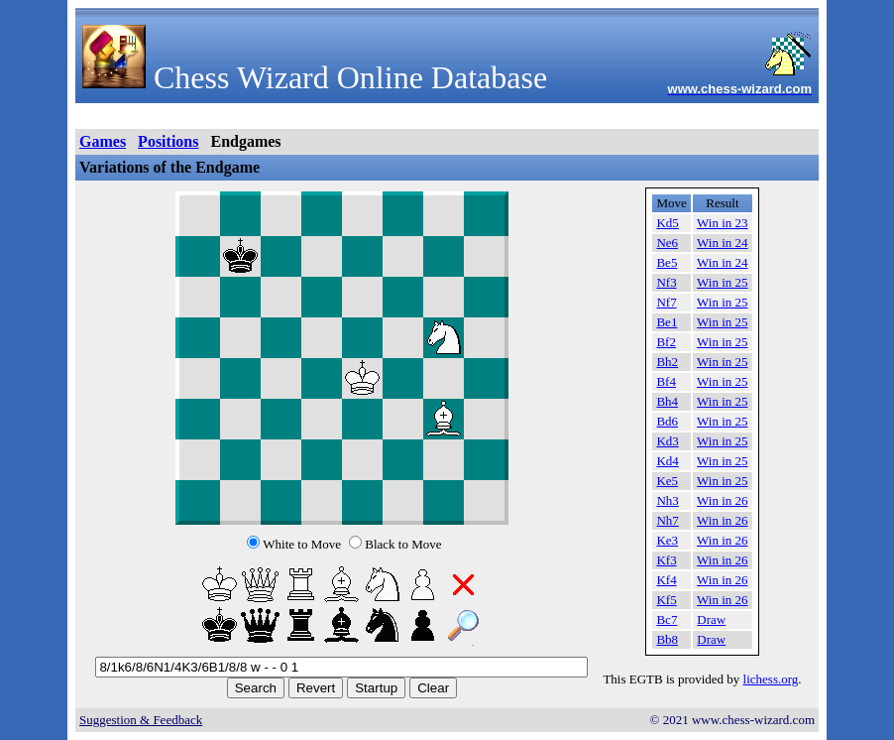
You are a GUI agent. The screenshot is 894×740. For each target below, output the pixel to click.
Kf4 (666, 579)
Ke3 (667, 540)
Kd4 (667, 460)
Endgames (245, 141)
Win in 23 (722, 222)
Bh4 (667, 401)
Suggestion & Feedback (140, 719)
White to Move (302, 544)
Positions (168, 141)
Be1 (666, 321)
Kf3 (666, 560)
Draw (711, 619)
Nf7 (666, 302)
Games (102, 141)
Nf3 (666, 282)
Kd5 (667, 222)
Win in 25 (722, 282)
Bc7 (666, 619)
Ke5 (667, 480)
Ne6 (667, 242)
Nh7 (667, 520)
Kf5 (666, 599)
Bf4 (666, 381)
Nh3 (667, 500)
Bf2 (666, 341)
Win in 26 (722, 500)
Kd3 (667, 440)
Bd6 (667, 421)
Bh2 (667, 361)
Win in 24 (722, 242)
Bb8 (667, 639)
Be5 (666, 262)
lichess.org (771, 679)
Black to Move (403, 544)
